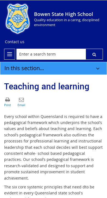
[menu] (9, 54)
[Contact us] (14, 41)
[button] (94, 54)
